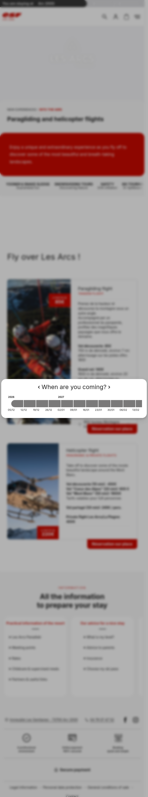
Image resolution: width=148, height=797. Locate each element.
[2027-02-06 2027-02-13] (129, 403)
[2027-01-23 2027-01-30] (104, 403)
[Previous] (39, 387)
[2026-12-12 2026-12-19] (30, 403)
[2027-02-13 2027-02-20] (142, 403)
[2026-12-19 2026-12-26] (42, 403)
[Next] (109, 387)
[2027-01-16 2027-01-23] (92, 403)
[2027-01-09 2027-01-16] (79, 403)
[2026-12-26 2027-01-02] (55, 403)
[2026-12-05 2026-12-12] (17, 403)
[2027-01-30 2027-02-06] (117, 403)
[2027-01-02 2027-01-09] (67, 403)
